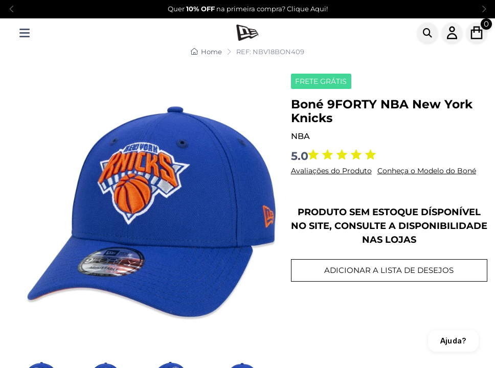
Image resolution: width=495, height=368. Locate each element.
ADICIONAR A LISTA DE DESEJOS (389, 270)
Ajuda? (453, 340)
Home (206, 52)
